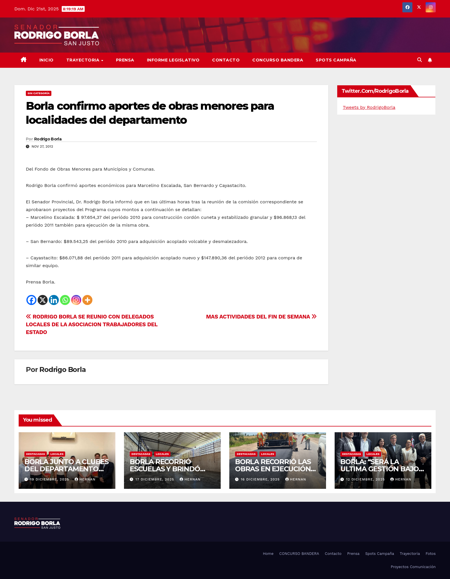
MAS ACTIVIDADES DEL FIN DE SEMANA (261, 316)
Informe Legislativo (173, 60)
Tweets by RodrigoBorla (369, 107)
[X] (43, 300)
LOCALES (57, 454)
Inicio (46, 60)
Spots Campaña (379, 553)
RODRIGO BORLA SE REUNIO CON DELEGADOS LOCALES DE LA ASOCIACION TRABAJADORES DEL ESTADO (92, 324)
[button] (419, 60)
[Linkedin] (54, 300)
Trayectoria (83, 60)
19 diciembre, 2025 (50, 479)
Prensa (125, 60)
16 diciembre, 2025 (261, 479)
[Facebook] (31, 300)
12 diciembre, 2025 (366, 479)
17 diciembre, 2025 (155, 479)
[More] (87, 300)
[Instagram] (76, 300)
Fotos (431, 553)
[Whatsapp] (65, 300)
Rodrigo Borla (47, 139)
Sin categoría (39, 93)
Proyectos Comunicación (413, 567)
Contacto (226, 60)
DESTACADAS (35, 454)
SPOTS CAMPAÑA (336, 60)
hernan (85, 479)
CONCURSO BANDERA (277, 60)
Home (268, 553)
